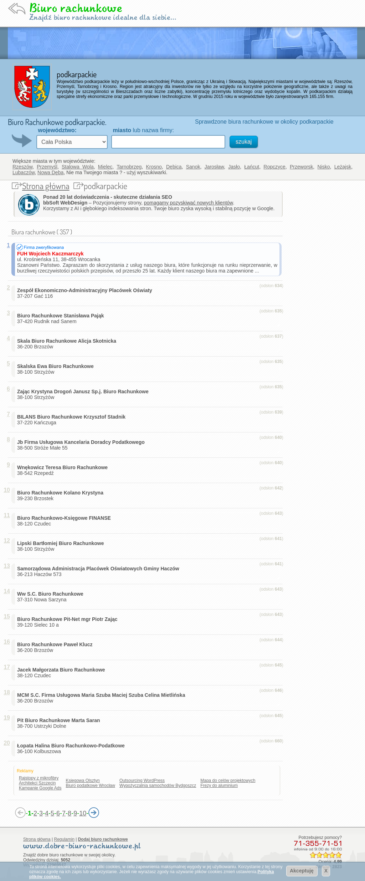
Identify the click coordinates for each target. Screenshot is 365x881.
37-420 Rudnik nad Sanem (62, 318)
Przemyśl (47, 167)
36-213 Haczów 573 (99, 571)
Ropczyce (274, 167)
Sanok (193, 167)
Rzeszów (22, 167)
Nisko (324, 167)
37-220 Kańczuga (72, 419)
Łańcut (251, 167)
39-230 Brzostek (61, 495)
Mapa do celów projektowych (227, 780)
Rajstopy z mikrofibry (38, 778)
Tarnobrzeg (129, 167)
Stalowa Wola (78, 167)
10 (82, 813)
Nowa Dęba (50, 172)
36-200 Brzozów (68, 343)
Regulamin (64, 839)
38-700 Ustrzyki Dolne (60, 723)
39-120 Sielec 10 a (68, 622)
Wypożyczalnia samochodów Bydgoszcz (157, 785)
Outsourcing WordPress (142, 780)
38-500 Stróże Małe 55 (82, 445)
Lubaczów (23, 172)
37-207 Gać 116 (86, 293)
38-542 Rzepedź (63, 470)
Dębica (174, 167)
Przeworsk (301, 167)
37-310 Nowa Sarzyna (51, 596)
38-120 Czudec (65, 521)
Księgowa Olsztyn (82, 780)
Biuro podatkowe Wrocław (90, 785)
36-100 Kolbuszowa (72, 748)
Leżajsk (342, 167)
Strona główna (46, 185)
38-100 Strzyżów (57, 369)
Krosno (153, 167)
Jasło (234, 167)
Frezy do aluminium (219, 785)
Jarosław (214, 167)
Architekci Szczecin (37, 783)
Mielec (105, 167)
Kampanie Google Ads (40, 788)
